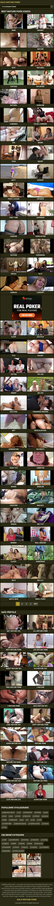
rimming (25, 840)
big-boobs (7, 851)
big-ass (25, 847)
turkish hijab (7, 823)
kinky (30, 843)
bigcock (6, 843)
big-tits (22, 843)
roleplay (34, 847)
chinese (36, 816)
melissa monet (35, 823)
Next (35, 604)
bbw (5, 820)
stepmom (35, 840)
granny (46, 816)
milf (40, 820)
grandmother (14, 840)
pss (12, 816)
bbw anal (27, 816)
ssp (33, 820)
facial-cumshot (19, 851)
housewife (7, 847)
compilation (45, 847)
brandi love (28, 812)
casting (45, 840)
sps (22, 820)
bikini (14, 843)
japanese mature (9, 812)
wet (5, 840)
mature (46, 823)
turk (5, 816)
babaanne (14, 820)
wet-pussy (39, 843)
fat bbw (38, 812)
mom (18, 816)
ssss (5, 827)
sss (20, 812)
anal (46, 812)
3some (17, 847)
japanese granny (21, 823)
